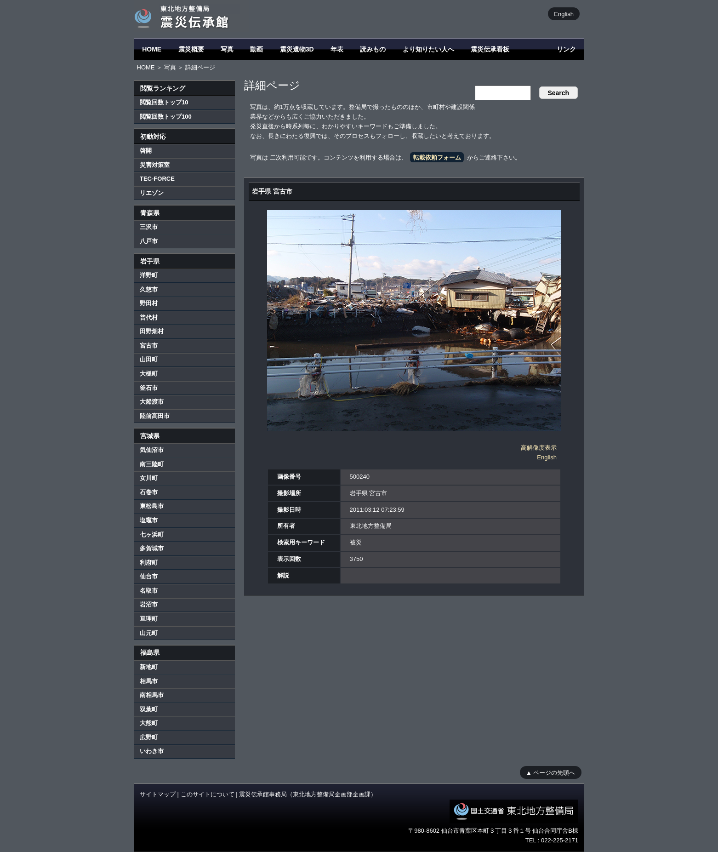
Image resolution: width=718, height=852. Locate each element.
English (564, 13)
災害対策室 (155, 164)
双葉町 (149, 709)
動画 (256, 49)
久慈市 (149, 289)
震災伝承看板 (490, 49)
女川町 (149, 478)
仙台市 (149, 576)
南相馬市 (152, 695)
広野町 (149, 737)
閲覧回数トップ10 (164, 102)
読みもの (373, 49)
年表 (337, 49)
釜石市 (149, 387)
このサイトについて (207, 794)
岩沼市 (149, 604)
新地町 (149, 666)
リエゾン (152, 192)
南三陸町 (152, 464)
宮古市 (149, 345)
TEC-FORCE (157, 178)
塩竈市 (149, 520)
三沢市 (149, 226)
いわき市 (152, 751)
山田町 (149, 359)
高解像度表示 (539, 447)
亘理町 (149, 618)
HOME (151, 49)
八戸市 (149, 241)
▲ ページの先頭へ (550, 772)
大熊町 (149, 723)
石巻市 (149, 492)
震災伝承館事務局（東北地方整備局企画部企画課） (307, 794)
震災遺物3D (297, 49)
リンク (566, 49)
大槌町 (149, 373)
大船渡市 (152, 401)
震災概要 (191, 49)
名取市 (149, 590)
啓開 (146, 150)
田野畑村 (152, 331)
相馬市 (149, 681)
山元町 (149, 632)
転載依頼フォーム (437, 157)
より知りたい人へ (428, 49)
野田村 (149, 303)
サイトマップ (158, 794)
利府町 (149, 562)
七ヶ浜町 (152, 534)
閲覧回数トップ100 (166, 116)
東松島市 (152, 506)
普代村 (149, 317)
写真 (227, 49)
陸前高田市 (155, 415)
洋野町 (149, 275)
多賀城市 (152, 548)
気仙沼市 (152, 449)
